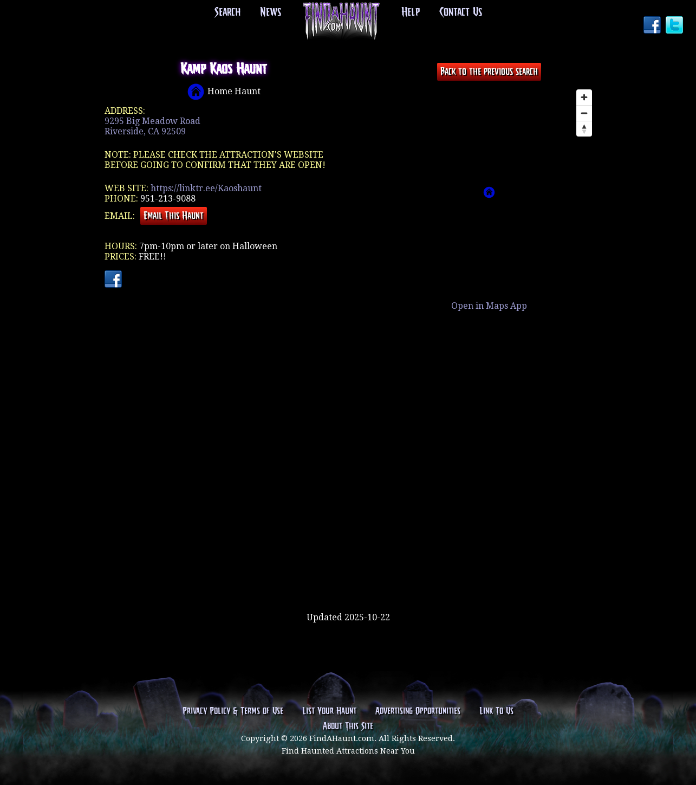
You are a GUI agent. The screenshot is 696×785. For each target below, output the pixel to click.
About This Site (348, 726)
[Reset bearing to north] (584, 129)
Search (227, 12)
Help (410, 12)
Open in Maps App (489, 306)
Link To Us (496, 711)
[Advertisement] (348, 577)
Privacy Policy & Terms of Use (233, 711)
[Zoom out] (584, 113)
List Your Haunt (329, 711)
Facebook (653, 26)
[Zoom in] (584, 97)
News (270, 12)
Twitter (675, 26)
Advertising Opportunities (417, 711)
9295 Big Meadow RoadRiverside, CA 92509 (152, 126)
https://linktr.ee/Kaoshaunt (206, 188)
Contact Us (460, 12)
